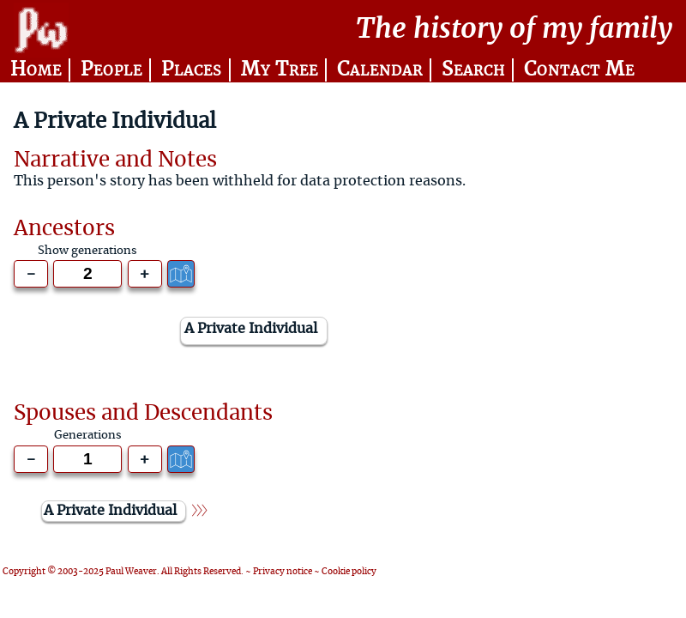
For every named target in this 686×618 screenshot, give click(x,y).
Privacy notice (282, 571)
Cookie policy (349, 571)
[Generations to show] (87, 274)
